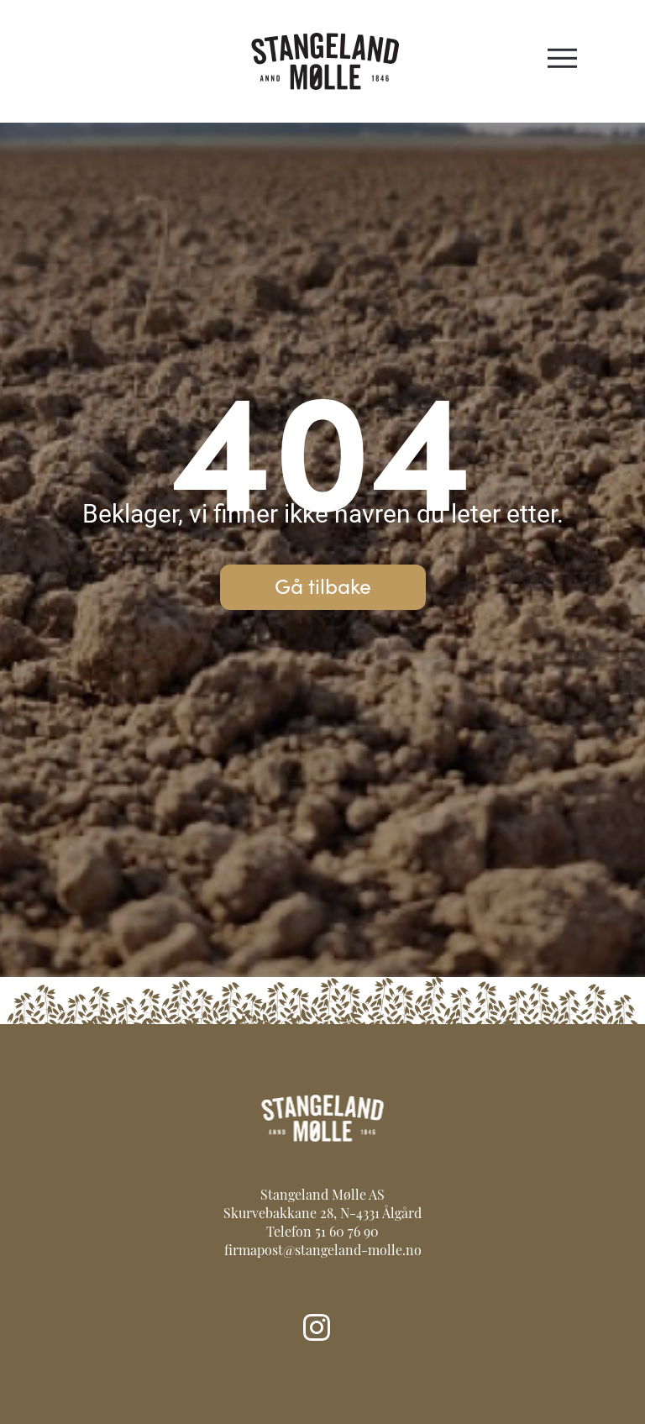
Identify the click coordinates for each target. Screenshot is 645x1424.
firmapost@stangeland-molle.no (323, 1251)
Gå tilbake (323, 585)
